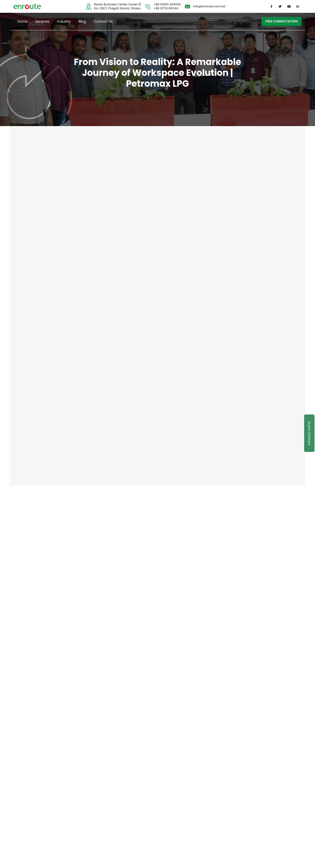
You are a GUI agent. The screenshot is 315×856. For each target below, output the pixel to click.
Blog (82, 21)
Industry (64, 21)
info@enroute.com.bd (209, 6)
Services (42, 21)
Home (22, 21)
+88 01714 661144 (166, 8)
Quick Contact (309, 433)
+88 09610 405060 (167, 4)
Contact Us (103, 21)
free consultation (282, 21)
